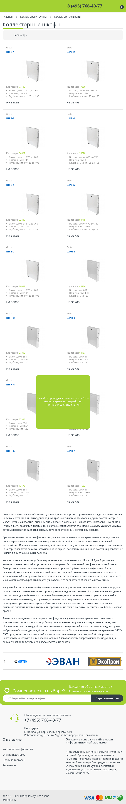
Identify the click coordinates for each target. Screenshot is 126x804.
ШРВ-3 (10, 118)
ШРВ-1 (10, 52)
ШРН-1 (71, 251)
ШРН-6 (10, 451)
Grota (9, 47)
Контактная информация (18, 749)
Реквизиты (9, 765)
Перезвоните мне (107, 698)
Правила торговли (14, 760)
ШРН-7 (71, 451)
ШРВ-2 (71, 52)
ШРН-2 (10, 318)
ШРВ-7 (10, 251)
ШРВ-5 (10, 185)
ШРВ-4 (71, 118)
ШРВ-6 (71, 185)
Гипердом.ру (28, 796)
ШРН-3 (71, 318)
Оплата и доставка (14, 754)
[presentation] (4, 660)
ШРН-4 (10, 384)
